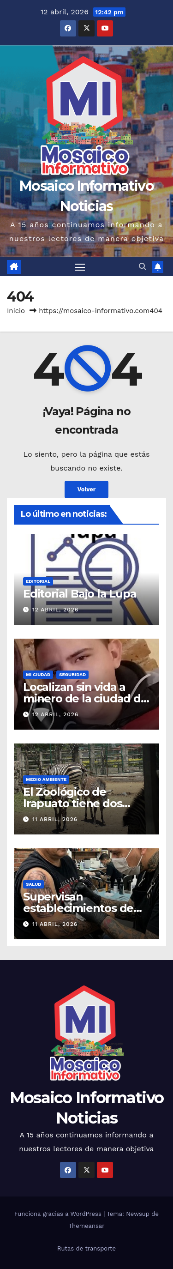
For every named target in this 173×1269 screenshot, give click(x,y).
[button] (142, 266)
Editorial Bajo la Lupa (80, 593)
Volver (87, 489)
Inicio (16, 311)
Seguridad (72, 674)
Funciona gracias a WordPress (58, 1213)
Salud (33, 884)
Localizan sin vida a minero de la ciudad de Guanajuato (85, 698)
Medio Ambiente (46, 779)
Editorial (38, 581)
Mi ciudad (38, 674)
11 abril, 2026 (55, 819)
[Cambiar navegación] (80, 266)
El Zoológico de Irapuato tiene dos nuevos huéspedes (74, 803)
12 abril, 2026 (55, 609)
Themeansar (87, 1225)
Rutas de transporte (86, 1248)
